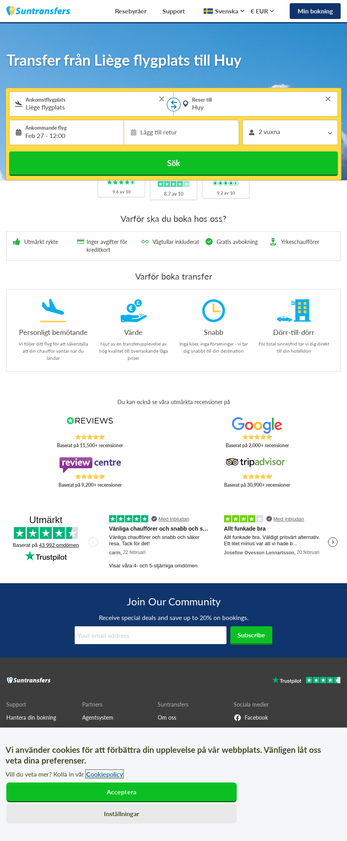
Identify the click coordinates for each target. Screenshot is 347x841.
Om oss (167, 717)
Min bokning (315, 11)
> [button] (161, 98)
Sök (173, 163)
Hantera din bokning (31, 717)
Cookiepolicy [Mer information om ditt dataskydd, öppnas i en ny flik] (104, 774)
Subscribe (251, 635)
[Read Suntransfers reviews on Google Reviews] (257, 425)
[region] (173, 784)
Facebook (251, 718)
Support (173, 11)
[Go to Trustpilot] (306, 681)
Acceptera (121, 792)
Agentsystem (97, 717)
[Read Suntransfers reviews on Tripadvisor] (257, 465)
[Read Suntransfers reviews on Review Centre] (90, 465)
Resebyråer (131, 11)
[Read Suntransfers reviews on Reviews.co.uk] (90, 425)
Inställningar (121, 813)
